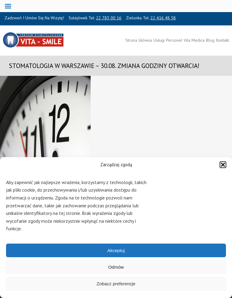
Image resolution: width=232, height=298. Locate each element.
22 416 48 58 (163, 18)
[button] (223, 165)
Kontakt (222, 40)
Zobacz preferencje (116, 283)
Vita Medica (194, 40)
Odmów (116, 267)
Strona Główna (138, 40)
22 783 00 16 (108, 18)
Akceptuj (116, 250)
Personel (174, 40)
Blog (210, 40)
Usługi (159, 40)
